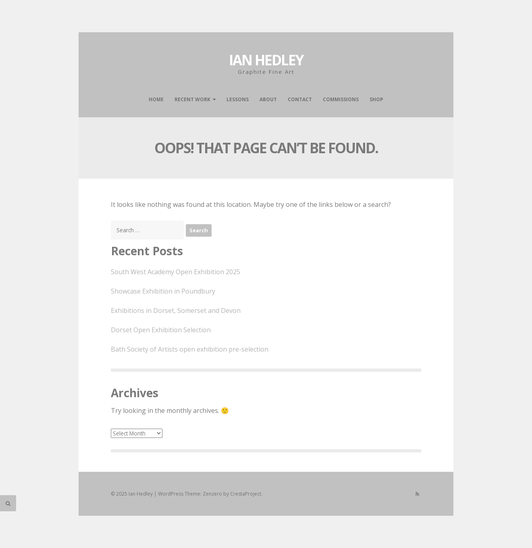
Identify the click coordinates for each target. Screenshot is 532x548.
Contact (300, 99)
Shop (376, 99)
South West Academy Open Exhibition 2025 (175, 271)
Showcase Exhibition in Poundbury (163, 291)
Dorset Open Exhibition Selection (161, 329)
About (268, 99)
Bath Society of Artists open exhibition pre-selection (189, 349)
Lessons (238, 99)
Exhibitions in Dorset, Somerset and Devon (176, 310)
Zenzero (212, 493)
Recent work (192, 99)
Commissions (341, 99)
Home (156, 99)
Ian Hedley (266, 59)
